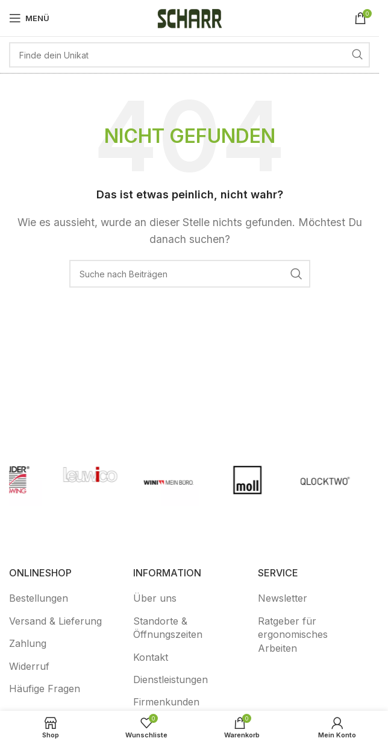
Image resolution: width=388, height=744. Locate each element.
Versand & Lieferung (55, 621)
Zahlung (27, 643)
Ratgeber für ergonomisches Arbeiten (293, 634)
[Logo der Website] (189, 17)
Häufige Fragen (44, 689)
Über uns (155, 598)
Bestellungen (38, 598)
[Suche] (189, 55)
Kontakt (150, 657)
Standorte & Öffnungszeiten (167, 627)
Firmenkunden (166, 702)
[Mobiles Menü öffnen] (29, 18)
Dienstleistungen (170, 679)
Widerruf (29, 666)
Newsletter (282, 598)
